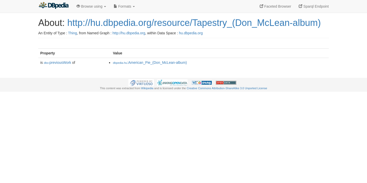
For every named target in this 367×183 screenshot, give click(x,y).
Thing (72, 33)
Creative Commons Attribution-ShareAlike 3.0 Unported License (227, 88)
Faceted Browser (275, 6)
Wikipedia (147, 88)
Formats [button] (124, 6)
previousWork (57, 62)
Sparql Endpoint (314, 6)
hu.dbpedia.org (191, 33)
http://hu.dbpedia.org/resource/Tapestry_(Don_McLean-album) (194, 23)
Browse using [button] (91, 6)
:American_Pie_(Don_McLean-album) (150, 62)
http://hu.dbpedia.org (128, 33)
